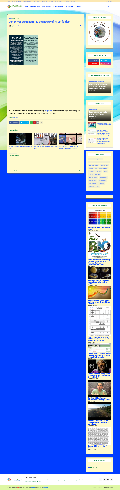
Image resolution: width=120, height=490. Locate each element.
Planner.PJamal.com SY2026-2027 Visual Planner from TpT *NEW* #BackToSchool (99, 86)
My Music (51, 1)
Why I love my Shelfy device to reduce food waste (45, 147)
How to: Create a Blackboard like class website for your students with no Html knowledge (103, 132)
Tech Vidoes (101, 183)
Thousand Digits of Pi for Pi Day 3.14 (99, 447)
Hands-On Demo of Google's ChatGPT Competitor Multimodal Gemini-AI (69, 147)
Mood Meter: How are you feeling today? (99, 228)
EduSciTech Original (93, 162)
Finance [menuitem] (79, 6)
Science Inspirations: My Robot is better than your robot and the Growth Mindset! (99, 375)
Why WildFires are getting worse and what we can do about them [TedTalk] (99, 302)
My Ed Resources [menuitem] (58, 6)
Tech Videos (16, 18)
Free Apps (91, 171)
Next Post (79, 171)
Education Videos (103, 168)
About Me (73, 1)
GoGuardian (45, 1)
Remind (38, 1)
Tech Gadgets (92, 183)
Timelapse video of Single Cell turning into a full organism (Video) (98, 282)
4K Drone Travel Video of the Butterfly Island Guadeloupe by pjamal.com (98, 422)
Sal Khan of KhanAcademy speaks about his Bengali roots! (99, 399)
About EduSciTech (108, 487)
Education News (104, 165)
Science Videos (92, 180)
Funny (105, 171)
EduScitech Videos (93, 165)
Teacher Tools (102, 180)
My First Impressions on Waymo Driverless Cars (20, 147)
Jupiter (13, 1)
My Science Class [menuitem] (35, 6)
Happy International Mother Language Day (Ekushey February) (98, 114)
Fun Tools (98, 171)
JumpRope (18, 1)
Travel (97, 186)
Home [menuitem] (26, 6)
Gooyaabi (45, 487)
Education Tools (93, 168)
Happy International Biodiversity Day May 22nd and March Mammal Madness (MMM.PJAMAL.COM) (99, 262)
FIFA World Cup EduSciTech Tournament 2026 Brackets (104, 124)
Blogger (33, 487)
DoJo (34, 1)
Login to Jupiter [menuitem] (46, 6)
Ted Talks (91, 186)
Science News (103, 177)
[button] (109, 6)
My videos (97, 174)
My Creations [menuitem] (69, 6)
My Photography (59, 1)
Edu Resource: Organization (95, 159)
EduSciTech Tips (105, 162)
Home (8, 1)
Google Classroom (27, 1)
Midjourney (48, 111)
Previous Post (13, 171)
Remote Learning (93, 177)
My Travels (66, 1)
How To (91, 174)
